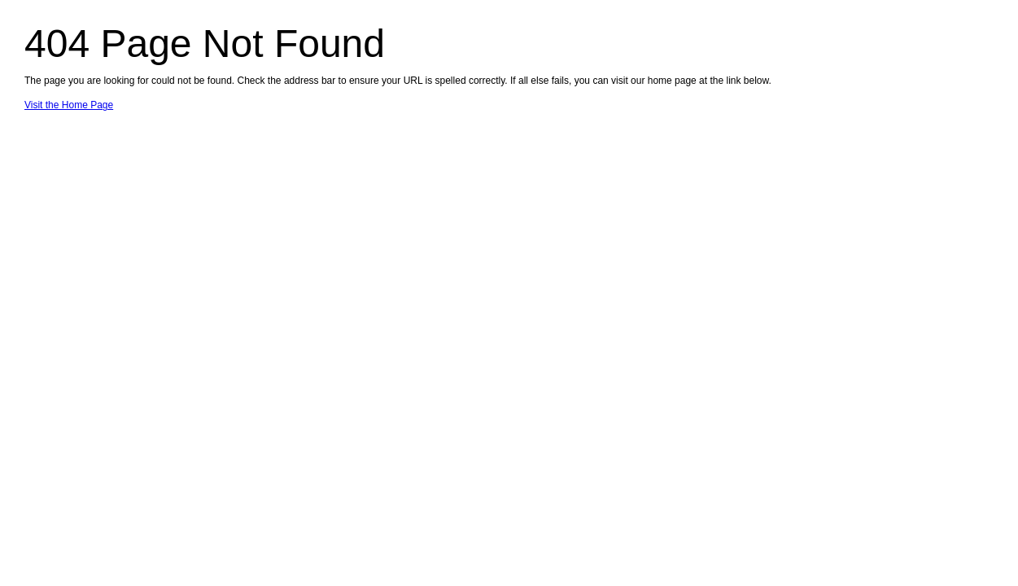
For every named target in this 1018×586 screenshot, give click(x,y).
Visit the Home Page (68, 105)
